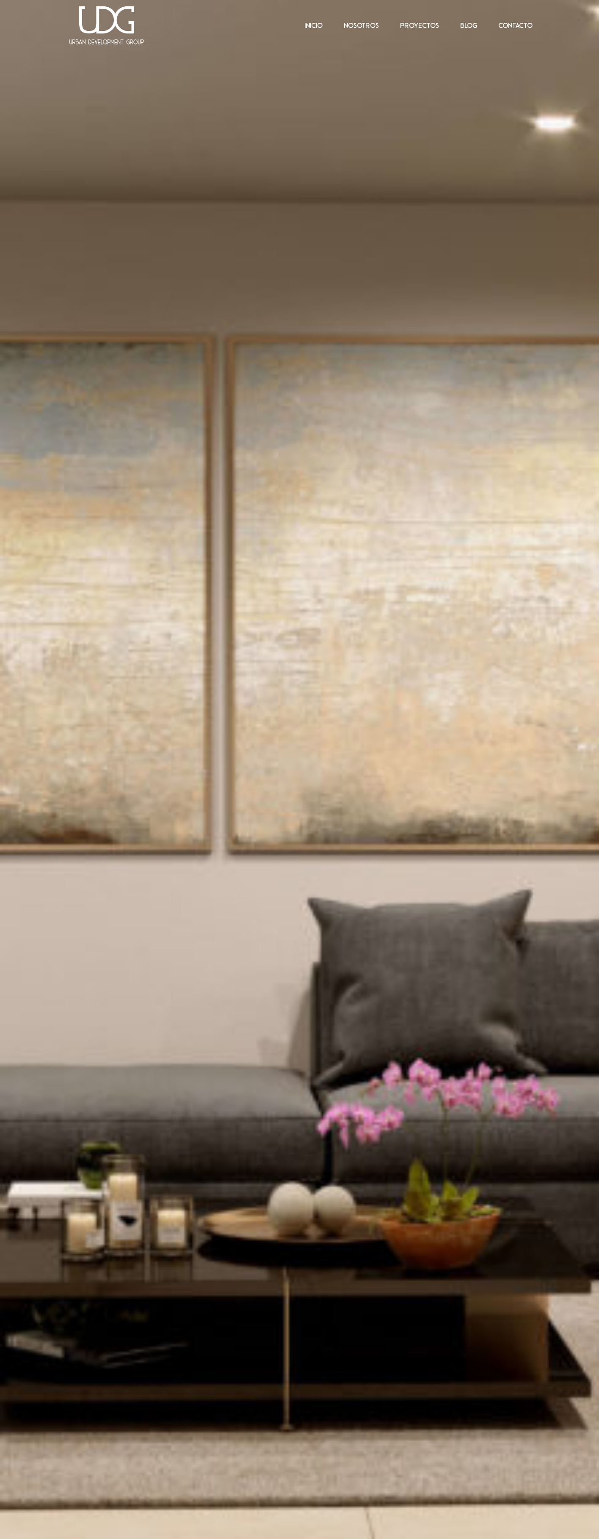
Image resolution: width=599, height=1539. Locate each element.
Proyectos (419, 25)
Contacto (515, 25)
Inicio (313, 25)
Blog (468, 25)
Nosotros (361, 25)
